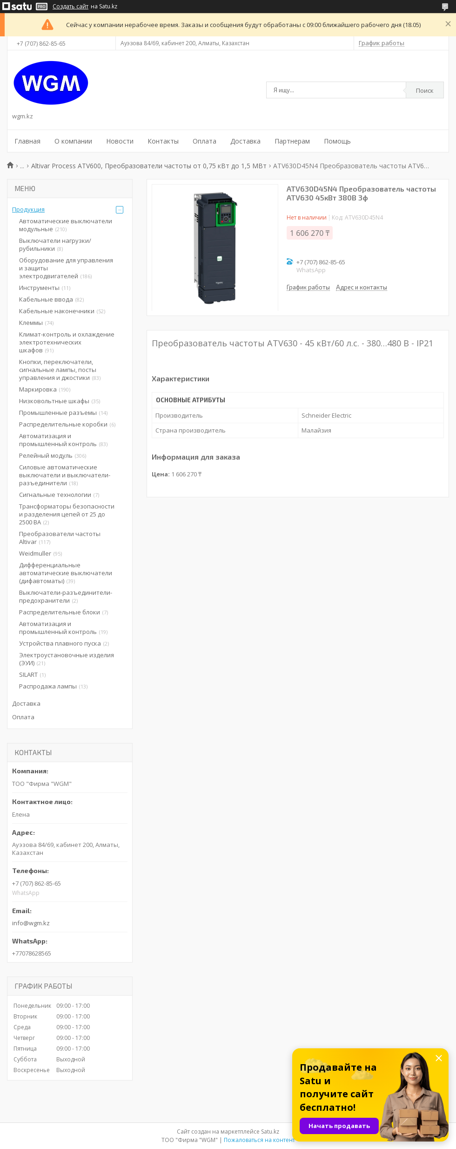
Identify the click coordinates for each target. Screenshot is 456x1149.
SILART (28, 674)
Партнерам (292, 141)
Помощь (337, 141)
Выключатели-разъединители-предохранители (65, 596)
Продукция (28, 209)
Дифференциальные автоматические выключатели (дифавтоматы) (65, 573)
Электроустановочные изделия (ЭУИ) (66, 659)
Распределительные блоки (59, 612)
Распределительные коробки (63, 424)
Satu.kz (270, 1131)
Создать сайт (70, 6)
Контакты (163, 141)
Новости (120, 141)
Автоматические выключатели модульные (65, 225)
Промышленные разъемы (58, 412)
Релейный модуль (46, 455)
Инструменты (39, 287)
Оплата (204, 141)
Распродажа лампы (48, 686)
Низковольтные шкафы (54, 401)
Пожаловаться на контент (259, 1140)
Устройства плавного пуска (60, 643)
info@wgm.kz (31, 923)
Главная (27, 141)
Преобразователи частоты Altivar (60, 538)
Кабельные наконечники (56, 311)
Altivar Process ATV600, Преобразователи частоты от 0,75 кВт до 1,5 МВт (149, 166)
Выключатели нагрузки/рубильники (55, 244)
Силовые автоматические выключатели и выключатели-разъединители (64, 475)
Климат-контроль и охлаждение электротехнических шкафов (66, 342)
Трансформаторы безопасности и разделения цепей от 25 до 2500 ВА (66, 514)
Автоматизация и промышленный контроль (58, 440)
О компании (73, 141)
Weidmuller (35, 553)
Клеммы (31, 322)
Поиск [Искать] (425, 90)
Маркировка (38, 389)
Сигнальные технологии (55, 494)
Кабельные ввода (46, 299)
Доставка (245, 141)
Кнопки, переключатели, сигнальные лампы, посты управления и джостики (57, 370)
